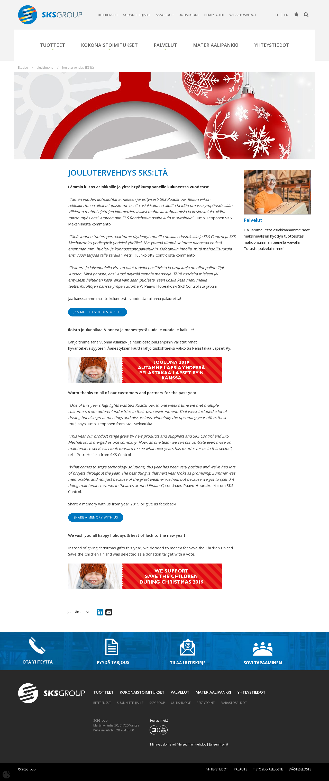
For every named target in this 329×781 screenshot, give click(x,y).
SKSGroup (164, 14)
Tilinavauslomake (162, 744)
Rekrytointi (214, 14)
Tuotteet (52, 45)
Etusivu (23, 67)
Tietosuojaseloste (268, 769)
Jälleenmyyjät (218, 744)
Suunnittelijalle (137, 14)
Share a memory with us (96, 517)
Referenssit (108, 14)
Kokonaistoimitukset (109, 45)
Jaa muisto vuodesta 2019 (98, 312)
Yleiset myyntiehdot (191, 744)
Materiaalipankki (216, 45)
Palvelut (165, 45)
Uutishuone (189, 14)
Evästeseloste (300, 769)
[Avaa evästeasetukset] (6, 774)
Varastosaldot (242, 14)
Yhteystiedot (271, 45)
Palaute (240, 769)
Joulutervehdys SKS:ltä (78, 67)
